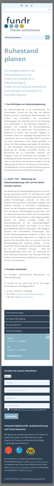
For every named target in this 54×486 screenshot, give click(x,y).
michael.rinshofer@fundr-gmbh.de (29, 294)
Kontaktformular (26, 297)
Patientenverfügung (14, 331)
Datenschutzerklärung (30, 410)
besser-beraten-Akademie (19, 467)
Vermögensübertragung (15, 319)
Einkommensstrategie (14, 312)
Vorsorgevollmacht (13, 325)
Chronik (29, 470)
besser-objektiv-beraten (38, 461)
